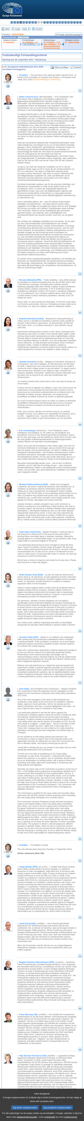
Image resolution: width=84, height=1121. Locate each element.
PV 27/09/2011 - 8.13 (52, 42)
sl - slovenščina (74, 22)
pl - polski (62, 22)
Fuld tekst (38, 29)
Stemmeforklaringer (52, 46)
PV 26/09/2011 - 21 (29, 42)
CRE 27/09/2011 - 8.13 (53, 44)
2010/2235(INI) (18, 34)
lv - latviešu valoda (47, 22)
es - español (15, 22)
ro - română (68, 22)
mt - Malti (56, 22)
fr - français (35, 22)
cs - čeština (18, 22)
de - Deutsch (23, 22)
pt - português (65, 22)
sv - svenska (80, 22)
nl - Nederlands (59, 22)
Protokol (77, 67)
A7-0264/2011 (8, 42)
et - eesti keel (26, 22)
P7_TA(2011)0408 (72, 42)
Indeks (7, 29)
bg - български (12, 22)
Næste (25, 29)
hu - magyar (53, 22)
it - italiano (44, 22)
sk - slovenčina (71, 22)
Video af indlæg (61, 67)
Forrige (17, 29)
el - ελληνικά (29, 22)
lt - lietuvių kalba (50, 22)
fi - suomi (77, 22)
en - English (32, 22)
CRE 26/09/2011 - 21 (31, 44)
